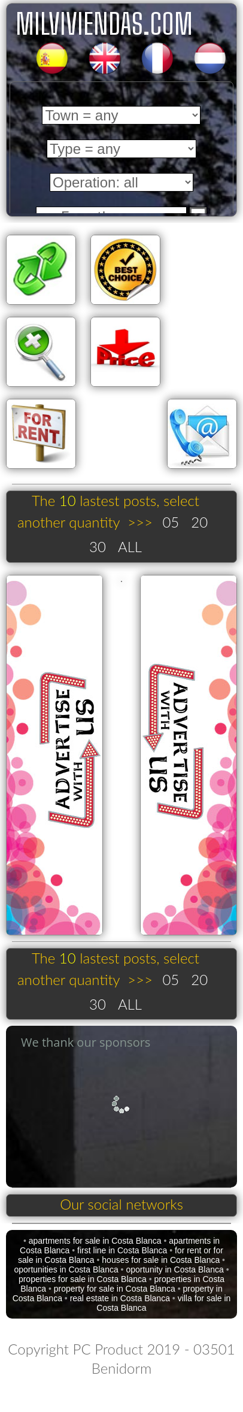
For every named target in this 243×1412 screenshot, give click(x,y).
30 (97, 546)
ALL (130, 546)
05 (170, 522)
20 (199, 522)
